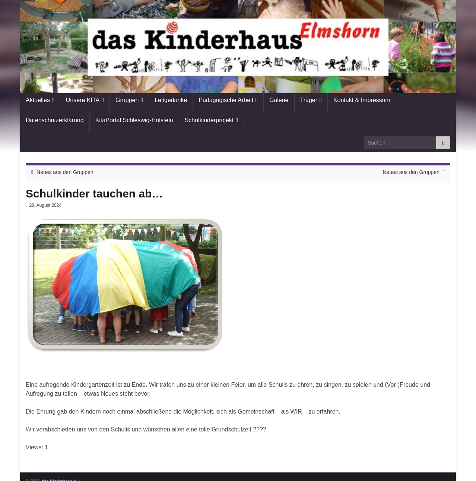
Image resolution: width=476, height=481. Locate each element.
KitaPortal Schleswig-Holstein (134, 120)
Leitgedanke (171, 100)
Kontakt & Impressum (361, 100)
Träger (309, 100)
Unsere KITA (82, 100)
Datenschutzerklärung (55, 120)
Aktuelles (38, 100)
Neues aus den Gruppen (65, 172)
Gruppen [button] (127, 100)
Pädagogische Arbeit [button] (226, 100)
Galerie (279, 100)
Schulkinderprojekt (209, 120)
